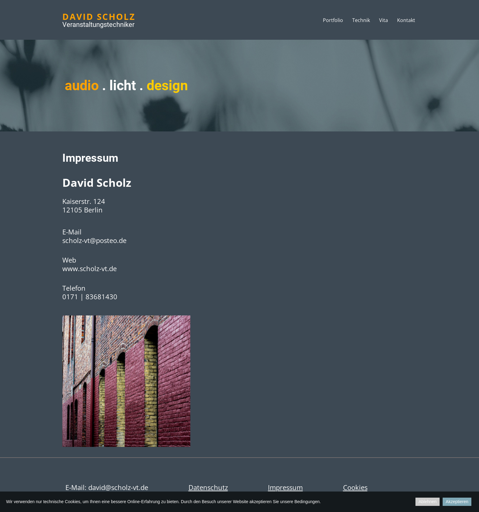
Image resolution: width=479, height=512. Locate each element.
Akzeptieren (457, 501)
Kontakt (406, 20)
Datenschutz (208, 487)
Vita (383, 20)
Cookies (355, 487)
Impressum (285, 487)
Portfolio (333, 20)
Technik (361, 20)
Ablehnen (428, 501)
